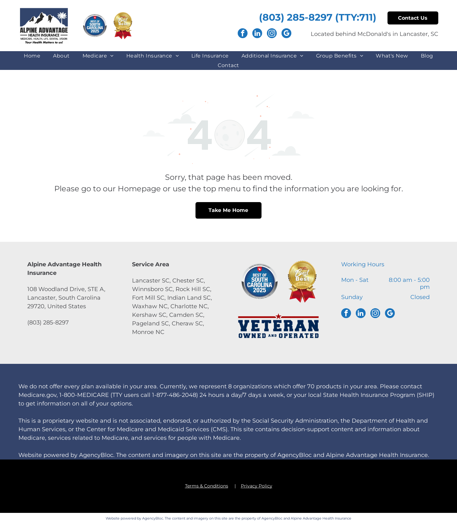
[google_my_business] (286, 34)
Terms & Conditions (206, 486)
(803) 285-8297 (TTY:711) (317, 17)
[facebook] (243, 34)
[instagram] (272, 34)
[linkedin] (257, 34)
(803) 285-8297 (48, 322)
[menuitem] (32, 55)
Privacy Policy (256, 486)
